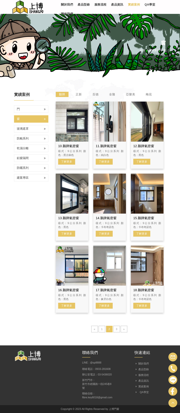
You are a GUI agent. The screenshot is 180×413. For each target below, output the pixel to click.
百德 (95, 94)
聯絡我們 (67, 14)
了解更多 (66, 161)
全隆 (112, 94)
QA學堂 (150, 4)
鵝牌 (62, 94)
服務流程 (100, 4)
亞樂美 (130, 94)
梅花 (149, 94)
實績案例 (134, 4)
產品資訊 (117, 4)
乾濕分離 (31, 148)
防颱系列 (31, 138)
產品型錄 (84, 4)
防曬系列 (31, 168)
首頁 (142, 50)
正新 (79, 94)
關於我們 (67, 4)
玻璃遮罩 (31, 128)
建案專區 (31, 177)
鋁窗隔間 (31, 158)
